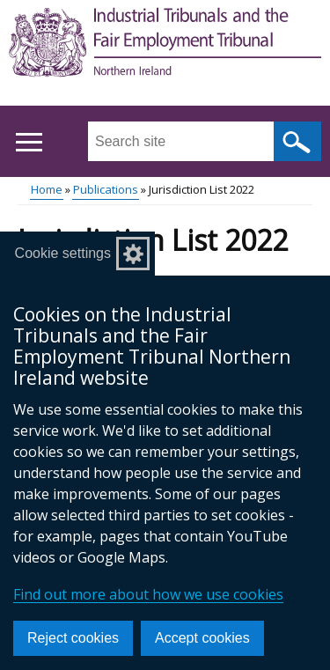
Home (46, 189)
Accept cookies (202, 637)
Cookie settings (63, 253)
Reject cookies (73, 637)
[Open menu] (28, 142)
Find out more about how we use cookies (148, 594)
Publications (105, 189)
